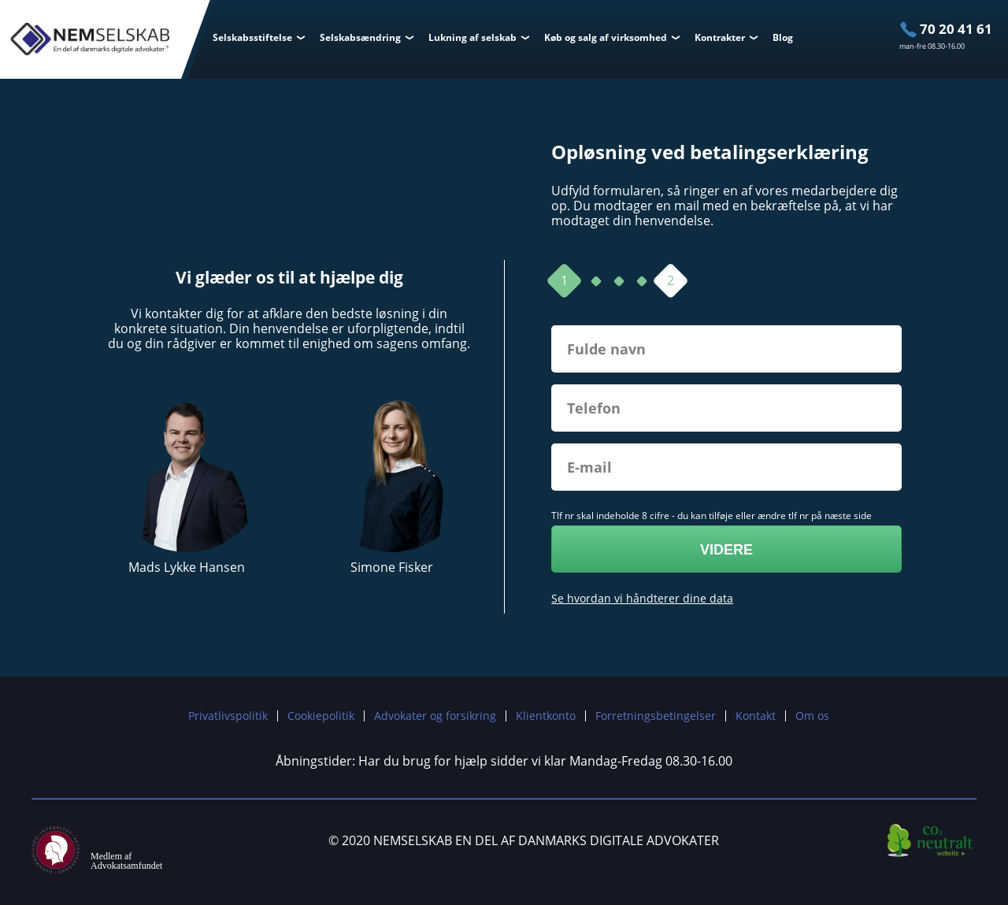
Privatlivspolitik (228, 715)
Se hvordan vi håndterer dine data (642, 598)
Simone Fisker (391, 567)
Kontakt (756, 715)
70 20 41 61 (956, 29)
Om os (812, 715)
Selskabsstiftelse (252, 37)
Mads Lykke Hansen (186, 567)
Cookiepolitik (320, 715)
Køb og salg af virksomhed (605, 37)
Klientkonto (546, 715)
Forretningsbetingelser (655, 715)
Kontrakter (720, 37)
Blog (783, 37)
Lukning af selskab (472, 37)
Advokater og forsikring (435, 715)
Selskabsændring (360, 37)
